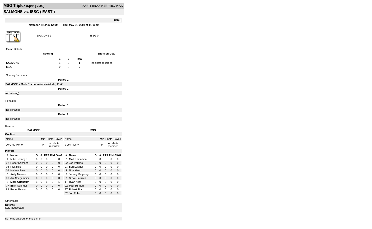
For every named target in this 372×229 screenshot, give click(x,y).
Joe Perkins (76, 162)
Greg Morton (16, 144)
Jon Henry (73, 144)
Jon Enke (74, 193)
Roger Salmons (19, 162)
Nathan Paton (18, 170)
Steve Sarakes (77, 178)
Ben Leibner (76, 166)
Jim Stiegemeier (19, 178)
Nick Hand (75, 170)
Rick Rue (15, 166)
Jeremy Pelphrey (79, 174)
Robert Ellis (75, 189)
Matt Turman (76, 185)
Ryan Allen (75, 181)
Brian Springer (18, 185)
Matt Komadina (78, 159)
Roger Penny (18, 189)
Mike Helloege (18, 159)
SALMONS (43, 35)
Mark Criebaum (30, 84)
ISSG (93, 35)
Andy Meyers (18, 174)
